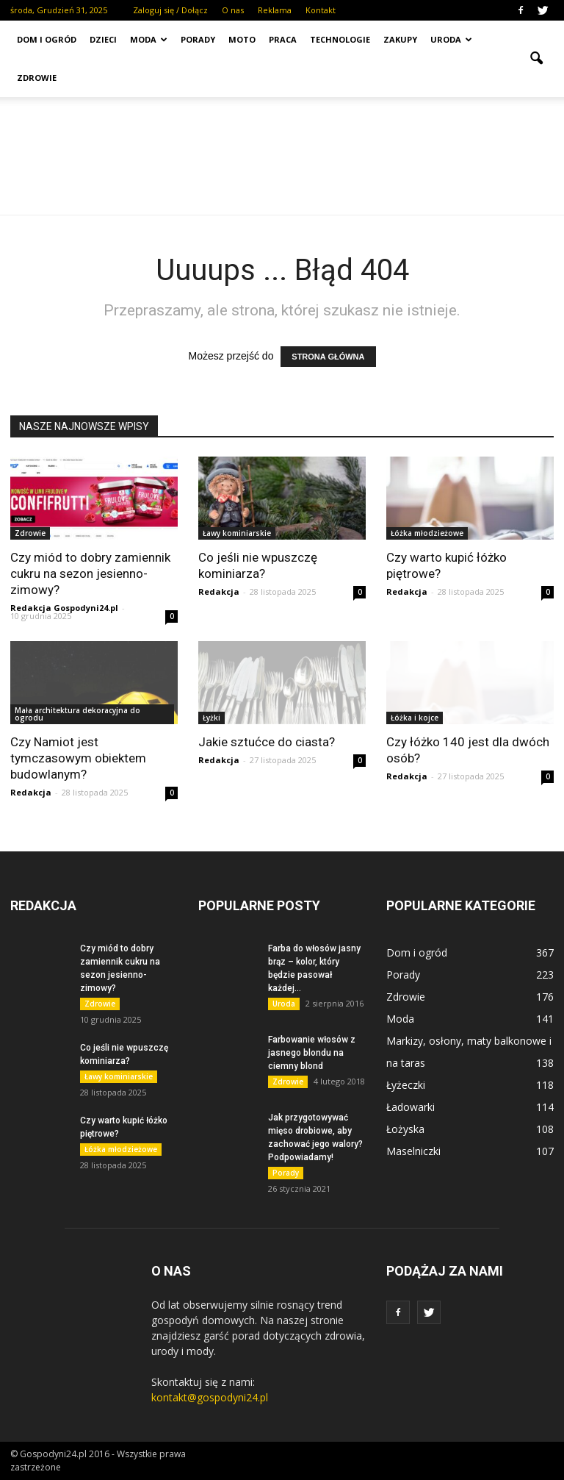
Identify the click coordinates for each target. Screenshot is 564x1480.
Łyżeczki (405, 1085)
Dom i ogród (46, 39)
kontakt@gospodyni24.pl (209, 1397)
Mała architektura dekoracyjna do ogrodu (77, 714)
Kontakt (321, 9)
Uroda (451, 39)
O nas (233, 9)
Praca (283, 39)
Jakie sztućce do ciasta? (266, 741)
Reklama (275, 9)
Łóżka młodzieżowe (427, 533)
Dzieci (103, 39)
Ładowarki (410, 1107)
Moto (242, 39)
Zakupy (400, 39)
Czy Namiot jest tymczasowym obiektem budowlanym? (78, 758)
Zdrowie (37, 77)
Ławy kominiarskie (237, 533)
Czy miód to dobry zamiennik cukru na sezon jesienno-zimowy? (90, 573)
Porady (198, 39)
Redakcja (218, 591)
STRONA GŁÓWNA (328, 356)
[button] (536, 58)
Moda (148, 39)
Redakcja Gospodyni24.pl (64, 607)
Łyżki (211, 717)
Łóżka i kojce (414, 717)
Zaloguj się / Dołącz (170, 9)
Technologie (340, 39)
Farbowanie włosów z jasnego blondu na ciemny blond (311, 1052)
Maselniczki (413, 1151)
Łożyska (405, 1129)
